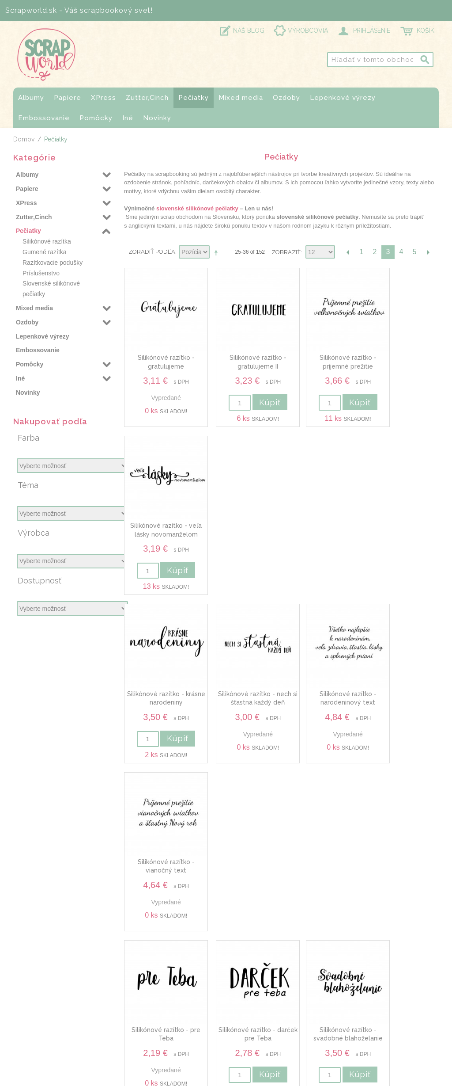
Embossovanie (44, 118)
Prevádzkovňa (361, 1009)
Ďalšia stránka (427, 252)
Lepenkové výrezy (343, 98)
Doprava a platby (367, 999)
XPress (103, 98)
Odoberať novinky (223, 894)
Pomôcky (96, 118)
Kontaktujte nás (364, 988)
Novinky (157, 118)
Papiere (67, 98)
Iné (127, 118)
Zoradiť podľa (151, 251)
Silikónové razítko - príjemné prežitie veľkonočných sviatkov (322, 355)
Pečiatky (193, 98)
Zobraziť (286, 252)
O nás (348, 978)
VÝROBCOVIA (308, 30)
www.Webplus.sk (250, 1079)
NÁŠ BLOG (248, 30)
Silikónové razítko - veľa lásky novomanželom (401, 355)
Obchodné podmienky (376, 1020)
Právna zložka (361, 1049)
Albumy (31, 98)
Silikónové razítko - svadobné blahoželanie (321, 671)
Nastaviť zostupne (217, 252)
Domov (23, 139)
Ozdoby (286, 98)
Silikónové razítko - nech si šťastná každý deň (241, 513)
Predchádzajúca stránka (348, 252)
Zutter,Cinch (147, 98)
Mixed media (240, 98)
